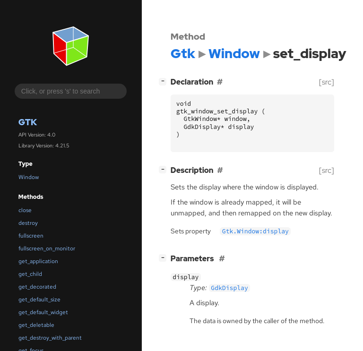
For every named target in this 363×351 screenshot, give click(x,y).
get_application (38, 261)
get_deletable (36, 325)
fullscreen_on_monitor (46, 248)
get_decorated (37, 287)
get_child (30, 274)
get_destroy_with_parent (50, 338)
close (25, 210)
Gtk (27, 122)
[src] (326, 82)
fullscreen (30, 236)
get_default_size (39, 299)
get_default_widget (43, 312)
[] (164, 81)
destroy (28, 223)
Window (28, 177)
